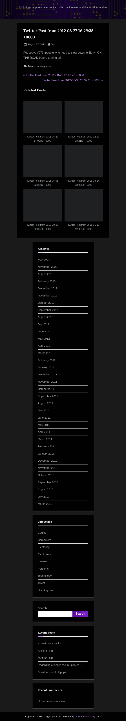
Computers (44, 539)
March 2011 (45, 439)
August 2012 (45, 316)
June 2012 (44, 331)
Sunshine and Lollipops (52, 672)
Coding (42, 532)
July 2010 (44, 496)
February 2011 (47, 446)
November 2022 (47, 266)
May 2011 (44, 424)
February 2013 (47, 281)
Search (42, 608)
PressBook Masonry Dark (88, 716)
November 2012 (47, 295)
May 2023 (44, 259)
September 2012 (48, 309)
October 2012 (46, 302)
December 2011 (47, 374)
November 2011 (47, 381)
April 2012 (44, 345)
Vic (53, 44)
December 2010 (47, 460)
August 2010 (45, 489)
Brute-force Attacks (49, 643)
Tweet (31, 66)
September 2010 (48, 482)
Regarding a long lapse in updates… (60, 664)
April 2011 (44, 431)
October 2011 (46, 388)
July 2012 (44, 324)
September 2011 (48, 396)
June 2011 (44, 417)
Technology (45, 575)
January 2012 (46, 367)
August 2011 (45, 403)
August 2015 (45, 274)
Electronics (44, 554)
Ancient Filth (45, 650)
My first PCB (45, 657)
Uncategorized (44, 66)
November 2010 (47, 467)
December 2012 (47, 288)
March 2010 (45, 503)
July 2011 (44, 410)
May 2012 (44, 338)
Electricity (44, 546)
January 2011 (46, 453)
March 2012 (45, 352)
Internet (42, 561)
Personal (43, 568)
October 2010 (46, 475)
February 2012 (47, 360)
